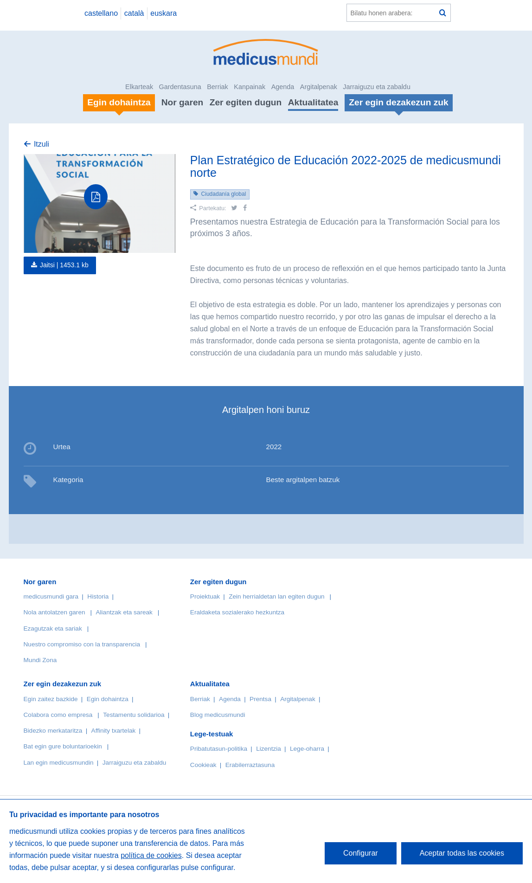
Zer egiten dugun (246, 102)
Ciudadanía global (223, 194)
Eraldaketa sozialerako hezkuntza (237, 612)
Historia (98, 596)
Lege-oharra (307, 748)
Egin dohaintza (107, 699)
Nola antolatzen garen (54, 612)
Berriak (217, 86)
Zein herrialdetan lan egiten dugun (276, 596)
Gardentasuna (180, 86)
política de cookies (151, 855)
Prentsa (260, 699)
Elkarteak (139, 86)
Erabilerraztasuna (250, 764)
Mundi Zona (40, 660)
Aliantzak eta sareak (124, 612)
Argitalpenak (318, 86)
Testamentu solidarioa (133, 714)
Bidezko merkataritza (53, 730)
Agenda (283, 86)
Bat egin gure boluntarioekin (63, 746)
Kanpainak (249, 86)
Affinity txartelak (113, 730)
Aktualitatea (313, 102)
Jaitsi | (64, 265)
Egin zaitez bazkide (51, 699)
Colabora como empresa (58, 714)
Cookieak (203, 764)
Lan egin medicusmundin (59, 762)
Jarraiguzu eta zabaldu (376, 86)
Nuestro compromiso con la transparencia (82, 644)
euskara (163, 13)
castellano (101, 13)
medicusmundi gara (51, 596)
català (134, 13)
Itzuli (41, 144)
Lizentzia (268, 748)
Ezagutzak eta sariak (53, 628)
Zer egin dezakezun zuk (63, 684)
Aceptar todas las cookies (462, 853)
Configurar (360, 853)
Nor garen (182, 102)
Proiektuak (205, 596)
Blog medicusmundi (217, 714)
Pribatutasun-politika (218, 748)
